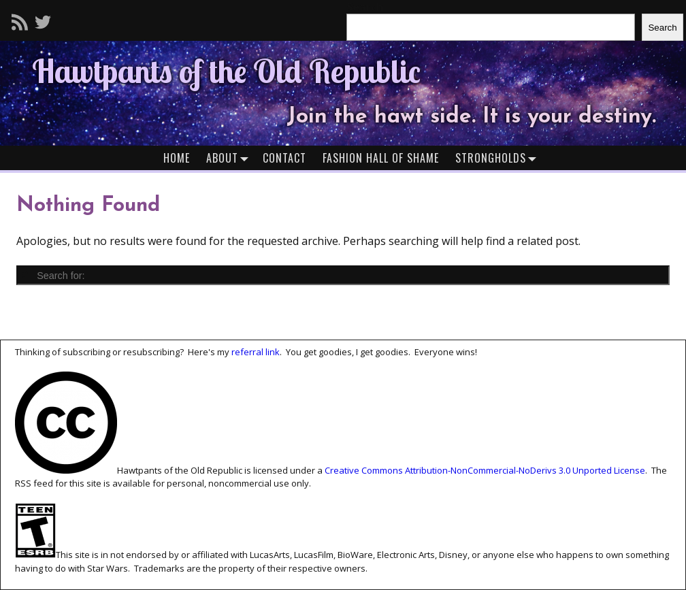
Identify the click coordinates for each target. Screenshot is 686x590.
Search (662, 27)
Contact (284, 158)
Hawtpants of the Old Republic (226, 70)
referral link (255, 352)
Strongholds (498, 157)
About (230, 157)
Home (176, 158)
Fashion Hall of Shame (381, 158)
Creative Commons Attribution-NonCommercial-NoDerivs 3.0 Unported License (485, 470)
